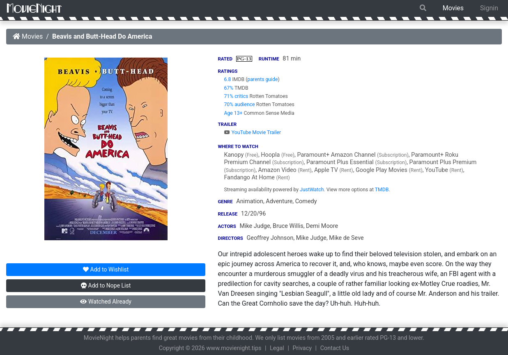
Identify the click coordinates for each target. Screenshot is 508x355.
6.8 (227, 79)
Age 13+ (233, 113)
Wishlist (106, 269)
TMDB (382, 190)
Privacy (302, 348)
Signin (489, 8)
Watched (105, 301)
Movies (453, 8)
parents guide (262, 79)
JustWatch (312, 190)
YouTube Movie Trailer (252, 132)
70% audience (239, 104)
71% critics (236, 96)
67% (228, 88)
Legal (277, 348)
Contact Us (334, 348)
